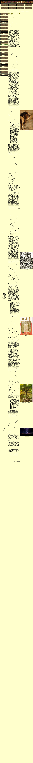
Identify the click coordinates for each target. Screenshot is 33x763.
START (3, 460)
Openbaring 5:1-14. (12, 17)
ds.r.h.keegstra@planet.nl (20, 460)
